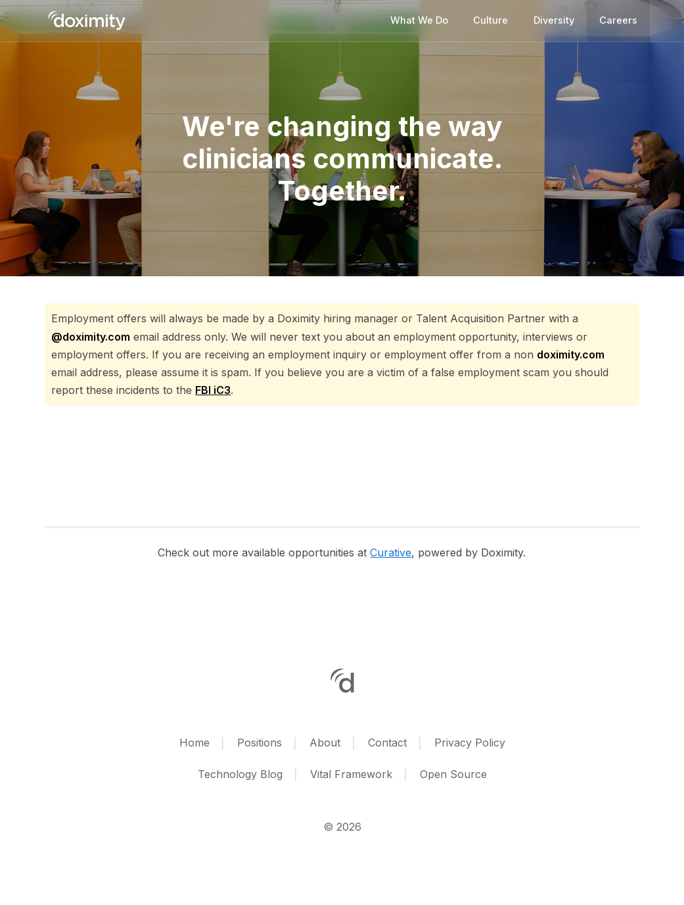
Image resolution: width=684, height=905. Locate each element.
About (324, 742)
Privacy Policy (469, 742)
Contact (387, 742)
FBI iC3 (213, 390)
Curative (390, 552)
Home (194, 742)
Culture (490, 20)
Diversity (554, 20)
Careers (618, 20)
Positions (259, 742)
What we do (419, 20)
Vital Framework (351, 774)
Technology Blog (240, 774)
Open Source (453, 774)
